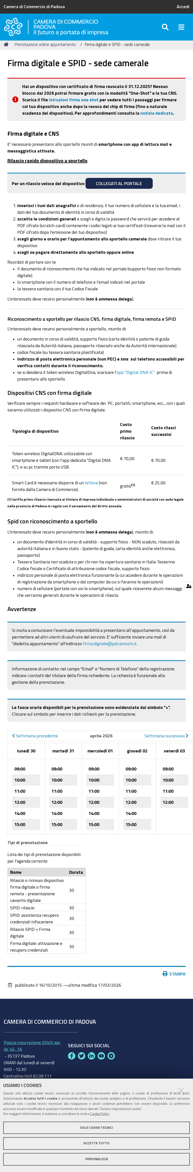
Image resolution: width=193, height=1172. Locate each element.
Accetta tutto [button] (96, 1143)
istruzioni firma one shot (74, 105)
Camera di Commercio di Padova (34, 6)
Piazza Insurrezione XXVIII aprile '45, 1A (32, 1051)
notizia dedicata (156, 118)
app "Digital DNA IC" (136, 378)
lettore (91, 488)
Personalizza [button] (96, 1159)
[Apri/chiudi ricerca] (165, 29)
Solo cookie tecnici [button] (96, 1127)
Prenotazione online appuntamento (45, 50)
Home (7, 50)
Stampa (174, 979)
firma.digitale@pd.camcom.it (109, 649)
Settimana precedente (35, 741)
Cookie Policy (99, 1113)
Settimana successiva (166, 741)
